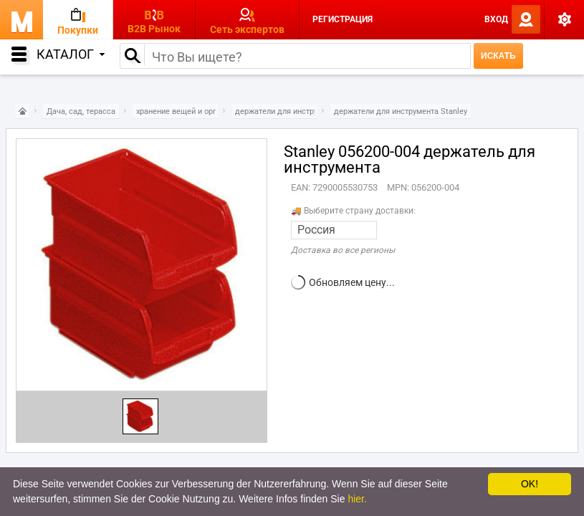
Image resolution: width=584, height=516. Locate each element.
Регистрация (342, 19)
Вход (496, 19)
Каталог (71, 54)
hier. (357, 499)
